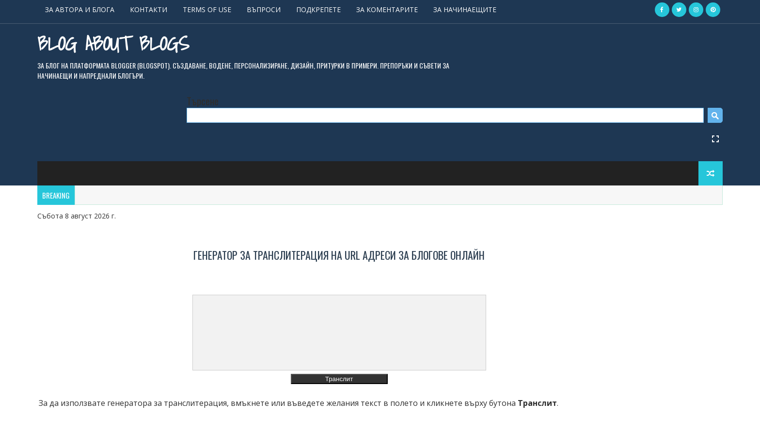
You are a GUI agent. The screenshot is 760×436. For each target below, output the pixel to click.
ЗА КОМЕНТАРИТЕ (451, 9)
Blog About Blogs (177, 39)
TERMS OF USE (271, 9)
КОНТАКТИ (212, 9)
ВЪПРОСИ (328, 9)
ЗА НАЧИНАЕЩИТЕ (528, 9)
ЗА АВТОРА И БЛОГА (143, 9)
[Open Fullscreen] (651, 75)
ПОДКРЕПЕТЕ (382, 9)
